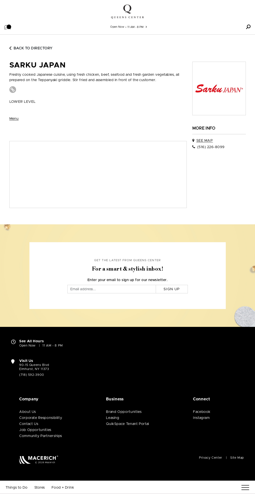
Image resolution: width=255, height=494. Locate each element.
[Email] (111, 289)
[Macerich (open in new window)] (38, 459)
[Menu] (245, 487)
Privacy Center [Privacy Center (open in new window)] (210, 457)
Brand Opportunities (123, 412)
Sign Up (172, 289)
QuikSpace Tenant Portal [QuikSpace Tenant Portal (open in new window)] (127, 424)
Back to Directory (31, 48)
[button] (7, 27)
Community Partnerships (40, 436)
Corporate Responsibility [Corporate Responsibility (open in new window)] (40, 418)
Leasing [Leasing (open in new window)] (112, 418)
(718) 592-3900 (31, 374)
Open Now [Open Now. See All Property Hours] (27, 345)
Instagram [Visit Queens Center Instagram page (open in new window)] (201, 418)
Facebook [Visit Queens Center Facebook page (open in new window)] (202, 412)
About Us (27, 412)
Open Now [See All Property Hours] (117, 26)
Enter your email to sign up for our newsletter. (127, 280)
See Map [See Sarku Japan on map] (204, 140)
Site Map (237, 457)
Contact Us (28, 424)
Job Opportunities (35, 430)
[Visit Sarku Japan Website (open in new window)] (12, 89)
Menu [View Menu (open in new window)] (14, 118)
